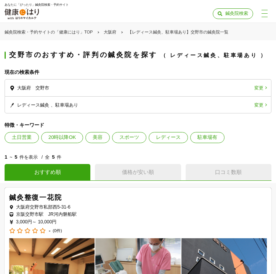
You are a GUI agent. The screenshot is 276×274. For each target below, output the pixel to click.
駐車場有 (207, 137)
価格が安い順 (138, 172)
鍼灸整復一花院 (35, 197)
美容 (98, 137)
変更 (258, 88)
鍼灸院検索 (236, 13)
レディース (168, 137)
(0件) (57, 231)
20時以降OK (62, 137)
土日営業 (22, 137)
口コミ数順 (228, 172)
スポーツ (129, 137)
